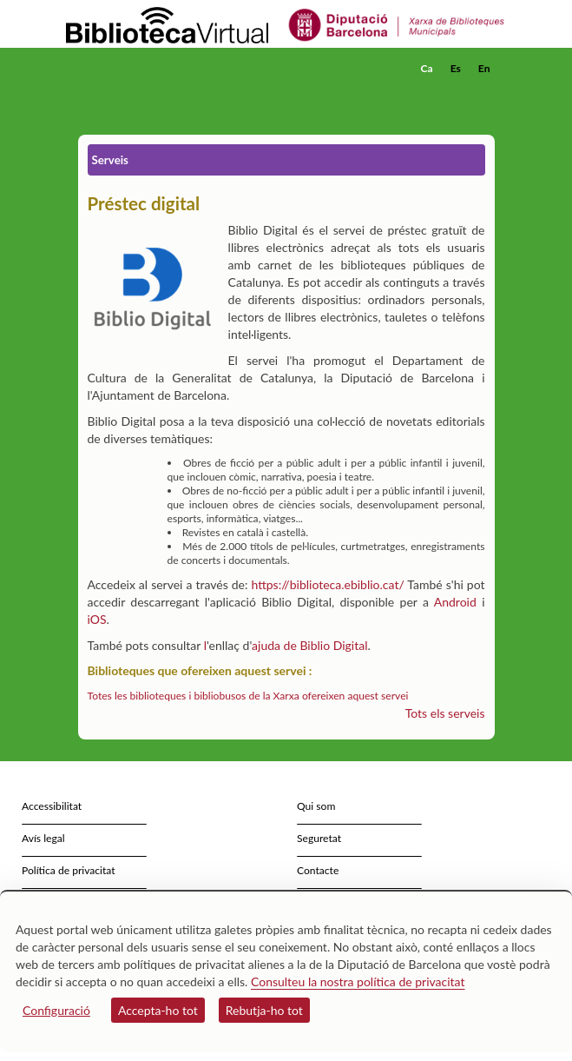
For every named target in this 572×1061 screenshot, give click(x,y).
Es (455, 68)
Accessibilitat (52, 805)
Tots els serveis (445, 713)
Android (455, 601)
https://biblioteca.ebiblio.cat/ (327, 584)
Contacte (318, 870)
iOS (97, 619)
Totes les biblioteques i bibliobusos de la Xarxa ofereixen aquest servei (248, 695)
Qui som (316, 805)
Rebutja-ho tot (264, 1010)
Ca (427, 68)
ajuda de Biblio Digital (309, 645)
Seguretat (319, 838)
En (484, 68)
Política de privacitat (68, 870)
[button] (484, 94)
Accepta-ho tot (158, 1010)
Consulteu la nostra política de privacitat (358, 981)
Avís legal (43, 838)
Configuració (56, 1010)
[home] (152, 68)
